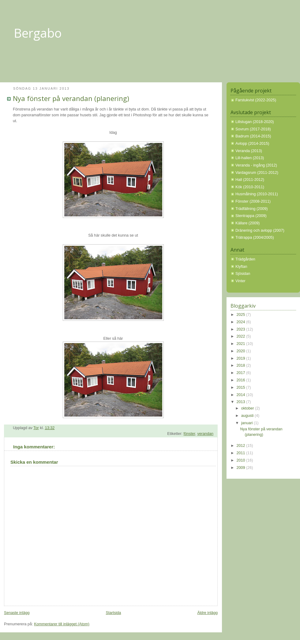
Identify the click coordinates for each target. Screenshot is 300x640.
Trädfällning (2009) (251, 209)
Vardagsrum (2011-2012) (256, 172)
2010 (241, 460)
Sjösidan (242, 273)
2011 (241, 453)
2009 (241, 468)
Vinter (240, 281)
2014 (241, 395)
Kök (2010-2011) (249, 187)
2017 (241, 373)
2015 (241, 387)
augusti (248, 416)
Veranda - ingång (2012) (256, 165)
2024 (241, 322)
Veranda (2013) (248, 151)
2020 (241, 351)
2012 (241, 446)
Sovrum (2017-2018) (253, 129)
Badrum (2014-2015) (253, 136)
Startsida (113, 613)
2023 (241, 329)
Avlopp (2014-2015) (252, 143)
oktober (248, 408)
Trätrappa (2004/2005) (254, 237)
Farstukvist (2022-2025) (255, 100)
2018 (241, 365)
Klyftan (241, 266)
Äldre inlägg (207, 613)
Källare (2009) (247, 223)
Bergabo (38, 32)
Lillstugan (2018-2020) (254, 122)
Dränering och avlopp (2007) (259, 230)
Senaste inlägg (16, 613)
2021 (241, 344)
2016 (241, 380)
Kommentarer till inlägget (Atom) (61, 624)
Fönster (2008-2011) (253, 201)
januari (247, 423)
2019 (241, 358)
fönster (189, 434)
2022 (241, 336)
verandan (205, 434)
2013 (241, 402)
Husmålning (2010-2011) (256, 194)
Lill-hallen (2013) (249, 158)
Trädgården (245, 259)
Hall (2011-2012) (249, 180)
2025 (241, 315)
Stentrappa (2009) (251, 216)
